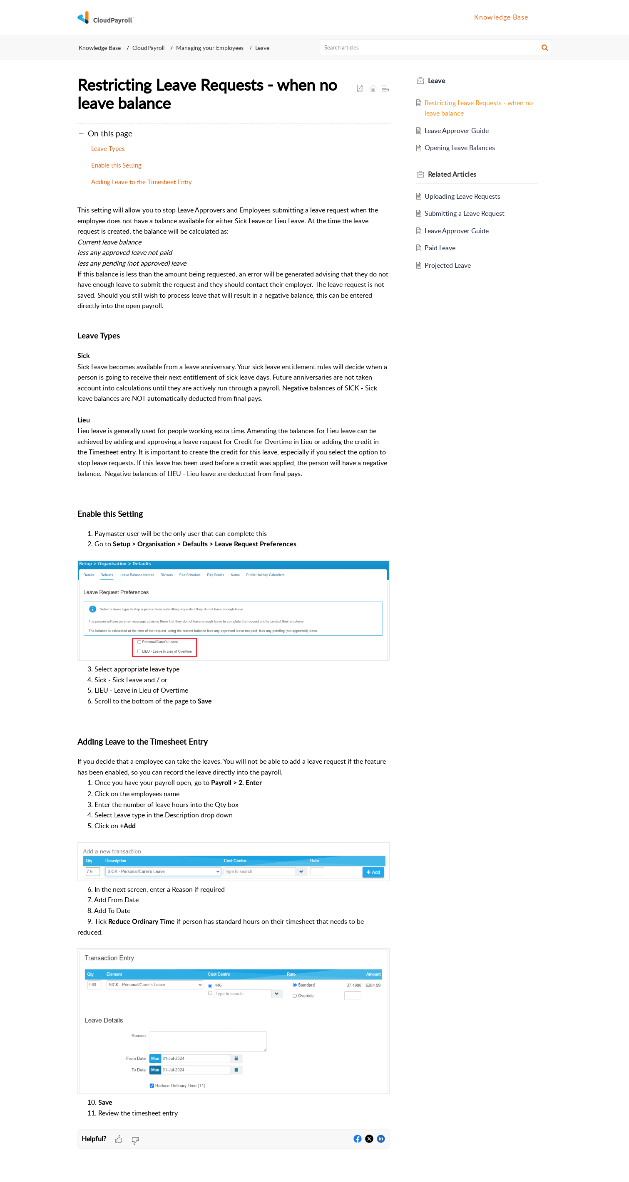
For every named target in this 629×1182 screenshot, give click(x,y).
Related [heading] (452, 174)
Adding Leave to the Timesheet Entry (142, 182)
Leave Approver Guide (457, 130)
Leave (262, 48)
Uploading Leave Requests (462, 196)
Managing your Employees (210, 48)
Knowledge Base (100, 48)
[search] (436, 47)
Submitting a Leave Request (465, 213)
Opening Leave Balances (460, 147)
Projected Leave (448, 265)
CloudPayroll (148, 48)
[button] (542, 17)
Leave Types (107, 148)
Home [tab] (454, 17)
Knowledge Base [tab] (501, 17)
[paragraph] (233, 667)
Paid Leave (440, 247)
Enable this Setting (116, 165)
